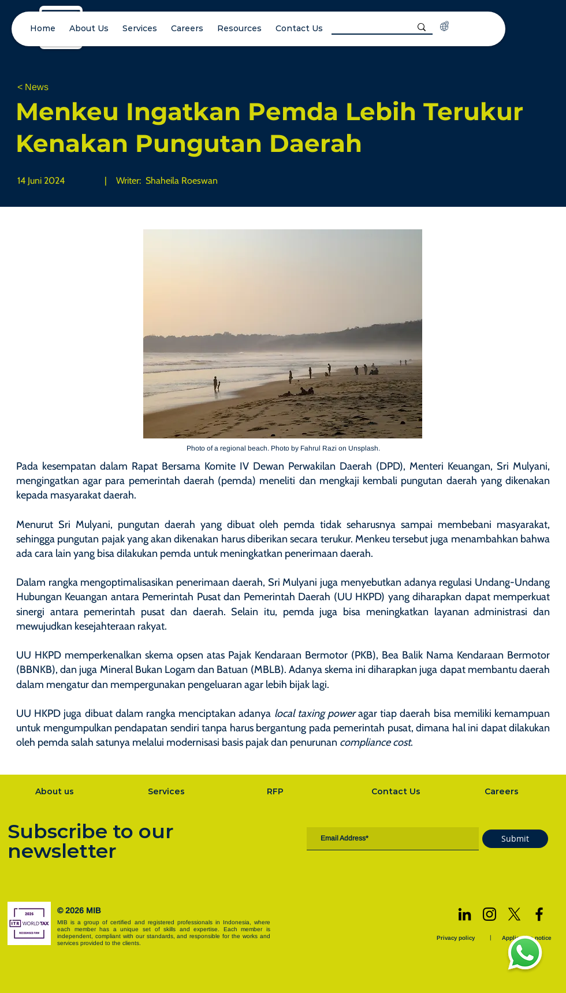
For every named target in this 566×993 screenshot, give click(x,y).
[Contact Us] (396, 791)
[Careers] (502, 791)
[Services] (167, 791)
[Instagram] (489, 914)
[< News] (55, 87)
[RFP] (276, 791)
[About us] (55, 791)
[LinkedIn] (465, 914)
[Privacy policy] (457, 938)
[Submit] (515, 839)
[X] (514, 914)
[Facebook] (539, 914)
